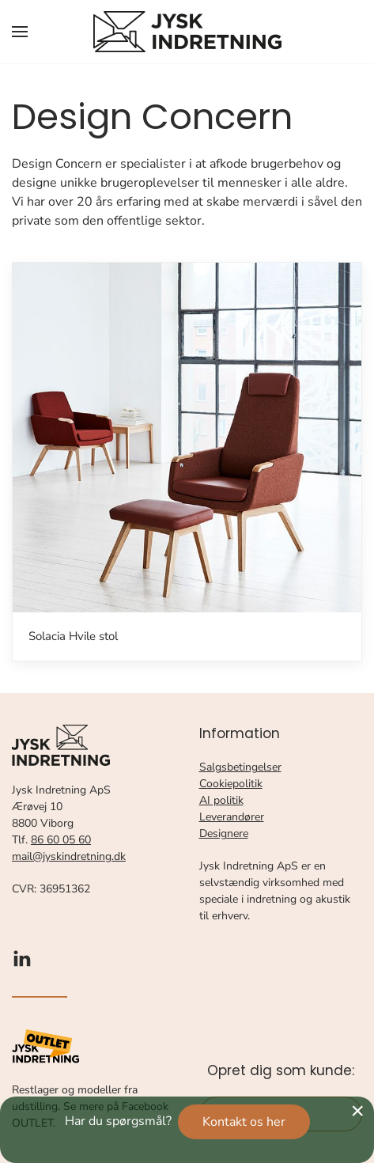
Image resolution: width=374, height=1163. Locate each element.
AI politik (221, 800)
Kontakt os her (243, 1122)
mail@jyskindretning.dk (69, 856)
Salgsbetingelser (240, 767)
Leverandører (231, 816)
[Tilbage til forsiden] (187, 31)
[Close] (357, 1111)
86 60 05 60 (61, 839)
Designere (223, 833)
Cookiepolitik (231, 783)
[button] (20, 31)
